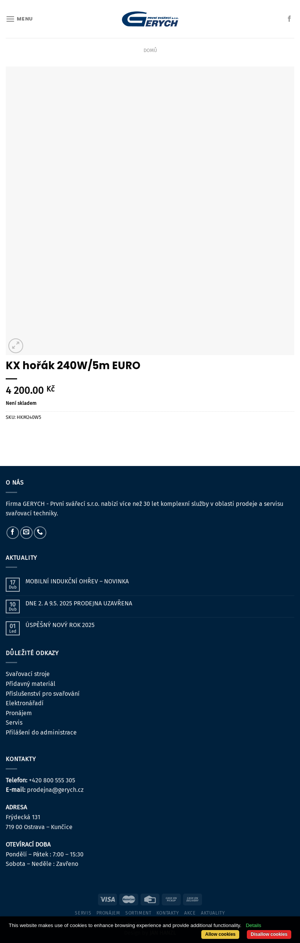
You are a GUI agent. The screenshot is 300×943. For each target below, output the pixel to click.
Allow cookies (220, 934)
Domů (150, 50)
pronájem (108, 913)
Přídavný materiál (30, 683)
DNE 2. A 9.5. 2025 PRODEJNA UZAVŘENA (78, 603)
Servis (14, 722)
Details (253, 925)
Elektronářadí (25, 703)
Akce (190, 913)
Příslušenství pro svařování (43, 693)
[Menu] (19, 18)
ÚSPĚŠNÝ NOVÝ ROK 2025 (60, 625)
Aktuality (213, 913)
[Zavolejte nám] (40, 532)
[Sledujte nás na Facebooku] (289, 19)
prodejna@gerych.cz (55, 789)
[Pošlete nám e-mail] (26, 532)
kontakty (167, 913)
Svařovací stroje (28, 674)
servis (83, 913)
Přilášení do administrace (41, 732)
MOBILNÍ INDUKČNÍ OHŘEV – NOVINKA (77, 581)
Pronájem (19, 713)
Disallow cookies (269, 934)
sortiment (138, 913)
